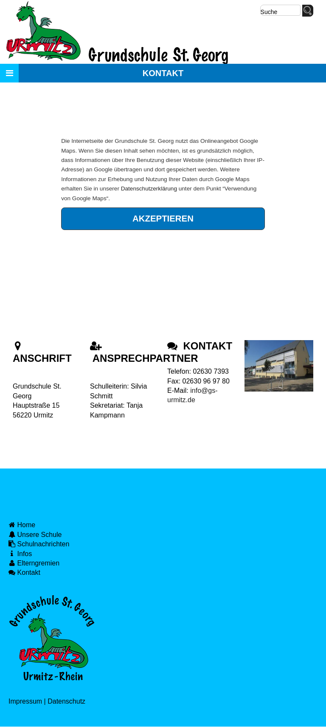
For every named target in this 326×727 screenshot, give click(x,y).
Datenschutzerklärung (149, 188)
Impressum (25, 701)
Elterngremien (33, 563)
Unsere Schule (35, 534)
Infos (20, 553)
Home (21, 524)
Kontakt (24, 572)
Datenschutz (66, 701)
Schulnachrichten (38, 544)
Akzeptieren (163, 218)
